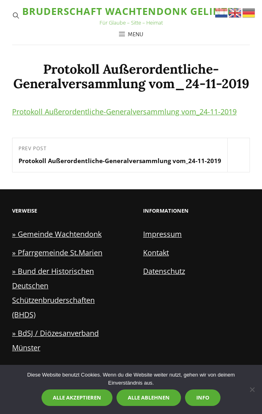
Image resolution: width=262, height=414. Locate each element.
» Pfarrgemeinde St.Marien (57, 252)
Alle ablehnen (149, 397)
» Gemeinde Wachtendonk (57, 234)
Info (202, 397)
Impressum (162, 234)
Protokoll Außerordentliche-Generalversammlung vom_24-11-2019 (124, 111)
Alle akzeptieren (77, 397)
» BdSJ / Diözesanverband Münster (55, 340)
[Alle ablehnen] (252, 389)
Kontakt (156, 252)
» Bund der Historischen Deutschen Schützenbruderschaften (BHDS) (53, 292)
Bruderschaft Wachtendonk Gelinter (131, 11)
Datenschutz (164, 271)
